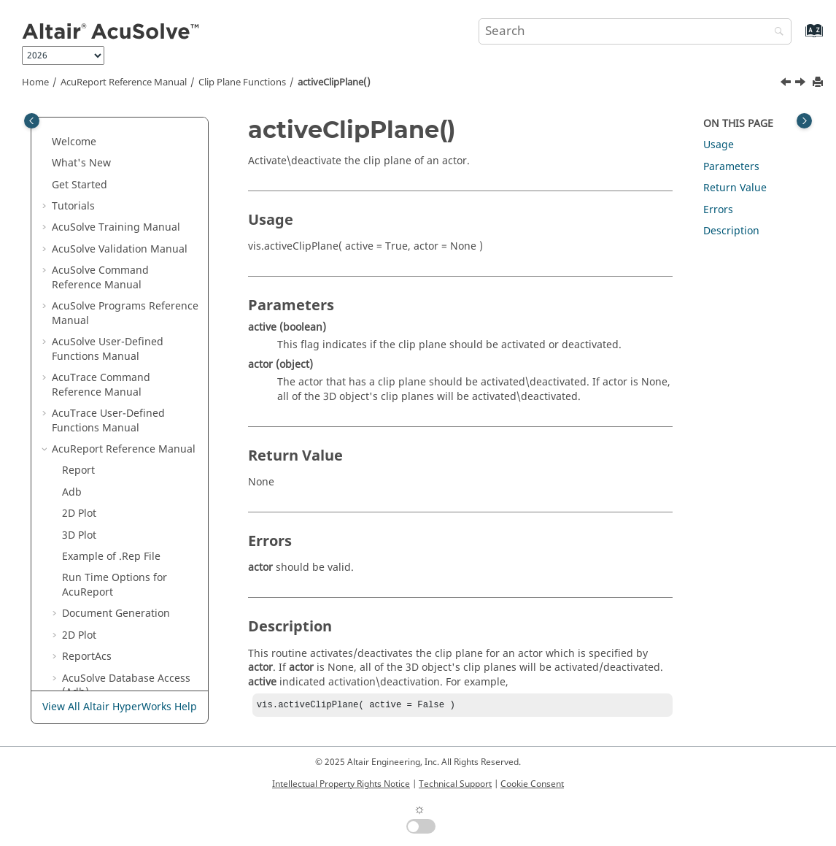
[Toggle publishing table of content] (31, 120)
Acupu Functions (103, 642)
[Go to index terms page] (798, 37)
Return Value (735, 188)
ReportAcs (87, 120)
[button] (56, 121)
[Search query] (635, 31)
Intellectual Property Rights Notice (341, 784)
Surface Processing (122, 664)
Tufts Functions (99, 356)
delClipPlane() (106, 421)
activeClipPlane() (334, 82)
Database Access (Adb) (126, 150)
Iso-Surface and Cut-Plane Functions (126, 307)
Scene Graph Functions (118, 578)
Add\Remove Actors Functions (110, 529)
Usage (718, 145)
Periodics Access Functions (127, 220)
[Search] (775, 32)
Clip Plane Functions (242, 82)
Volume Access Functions (123, 178)
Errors (718, 210)
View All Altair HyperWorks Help (119, 707)
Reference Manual (124, 82)
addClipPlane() (108, 399)
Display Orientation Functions (109, 493)
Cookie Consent (532, 784)
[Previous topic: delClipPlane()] (787, 84)
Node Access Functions (118, 242)
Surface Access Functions (123, 199)
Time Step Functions (111, 464)
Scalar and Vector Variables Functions (129, 271)
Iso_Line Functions (107, 335)
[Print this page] (819, 83)
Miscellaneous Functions (122, 600)
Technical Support (455, 784)
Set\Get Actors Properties (123, 557)
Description (731, 231)
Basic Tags (103, 621)
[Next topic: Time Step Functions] (802, 84)
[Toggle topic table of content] (804, 120)
